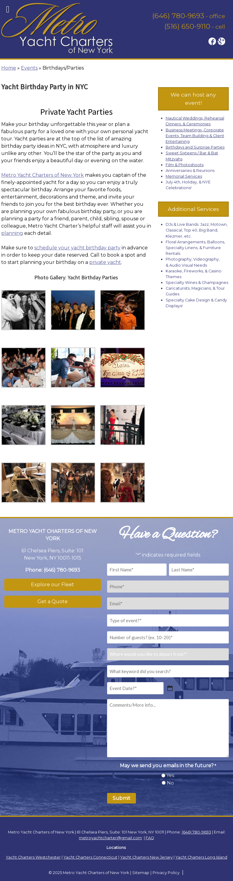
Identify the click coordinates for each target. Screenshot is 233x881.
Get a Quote (52, 601)
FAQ (150, 838)
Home (8, 68)
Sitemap (140, 872)
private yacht (105, 262)
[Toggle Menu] (7, 9)
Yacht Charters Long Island (201, 857)
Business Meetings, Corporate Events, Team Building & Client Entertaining (195, 136)
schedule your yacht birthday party (77, 248)
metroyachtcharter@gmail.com (110, 838)
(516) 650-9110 (187, 26)
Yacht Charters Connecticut (90, 857)
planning (12, 233)
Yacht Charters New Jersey (146, 857)
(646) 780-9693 (178, 16)
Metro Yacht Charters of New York (42, 175)
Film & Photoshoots (185, 165)
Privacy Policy (166, 872)
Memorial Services (184, 176)
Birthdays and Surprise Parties (195, 147)
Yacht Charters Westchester (33, 857)
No (170, 783)
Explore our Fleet (52, 584)
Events (29, 68)
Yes (170, 775)
